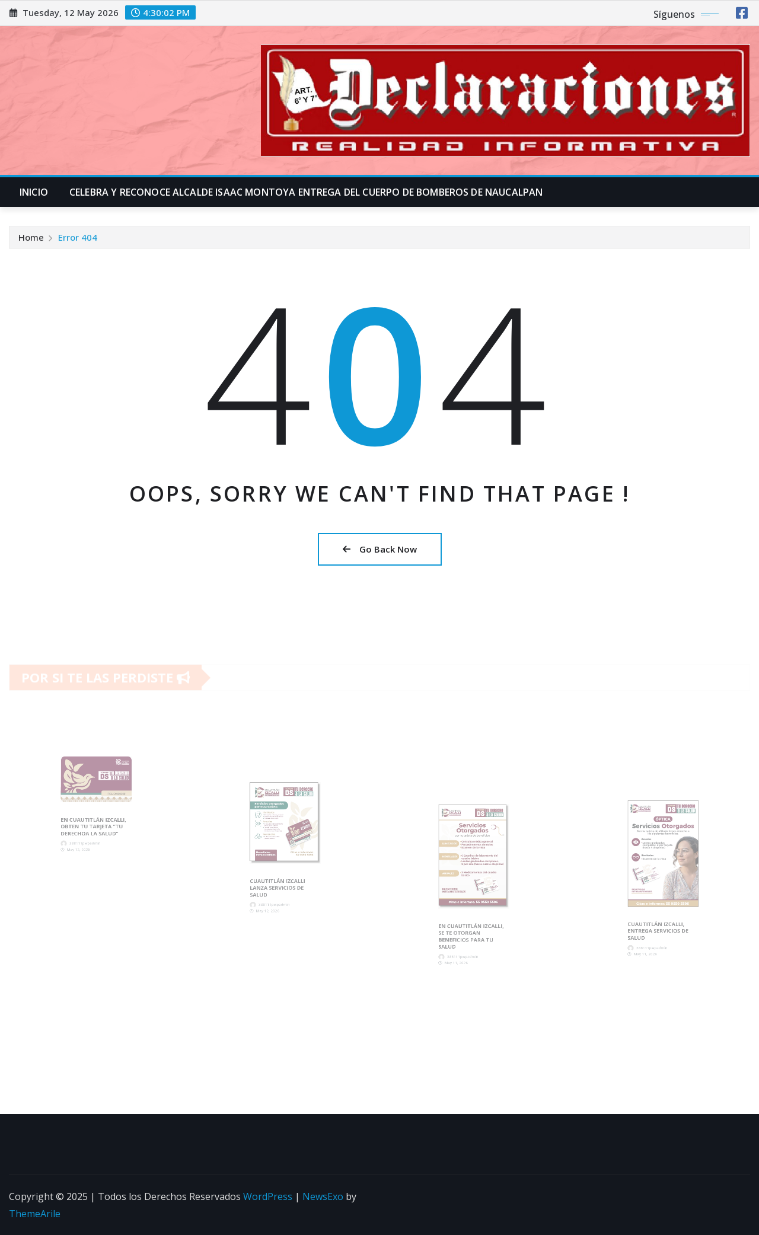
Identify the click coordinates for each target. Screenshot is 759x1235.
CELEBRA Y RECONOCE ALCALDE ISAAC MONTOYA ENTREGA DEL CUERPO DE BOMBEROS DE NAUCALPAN (306, 192)
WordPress (267, 1196)
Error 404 (77, 241)
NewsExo (322, 1196)
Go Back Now (380, 549)
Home (31, 241)
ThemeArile (34, 1213)
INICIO (34, 192)
